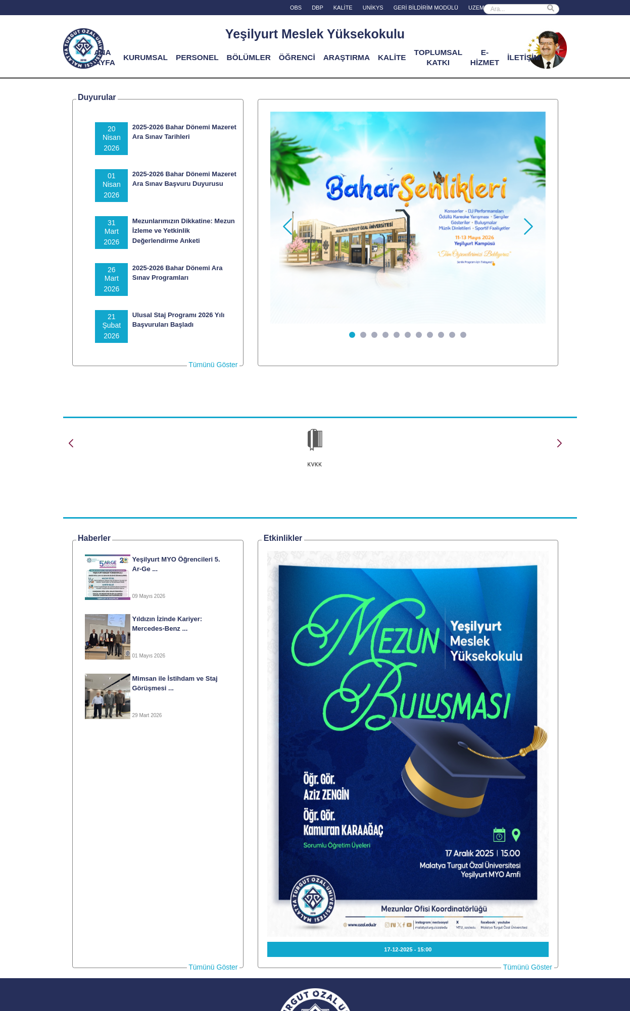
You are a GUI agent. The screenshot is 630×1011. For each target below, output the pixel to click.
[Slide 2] (363, 335)
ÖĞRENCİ (297, 57)
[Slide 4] (385, 335)
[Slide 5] (397, 335)
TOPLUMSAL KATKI (438, 57)
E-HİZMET (484, 57)
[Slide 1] (352, 335)
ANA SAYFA (102, 57)
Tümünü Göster (212, 365)
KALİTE (392, 57)
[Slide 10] (452, 335)
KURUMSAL (145, 57)
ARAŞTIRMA (346, 57)
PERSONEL (197, 57)
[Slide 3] (374, 335)
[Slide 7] (419, 335)
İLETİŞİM (523, 57)
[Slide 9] (441, 335)
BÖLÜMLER (249, 57)
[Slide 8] (430, 335)
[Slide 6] (408, 335)
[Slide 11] (463, 335)
